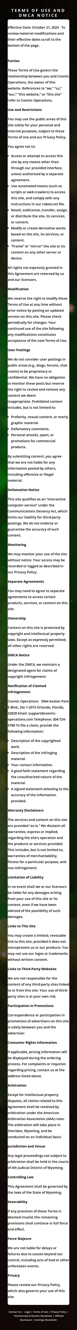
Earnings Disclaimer (46, 1319)
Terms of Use (40, 1311)
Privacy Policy (58, 1311)
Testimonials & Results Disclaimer (33, 1315)
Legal (27, 1311)
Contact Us (15, 1311)
